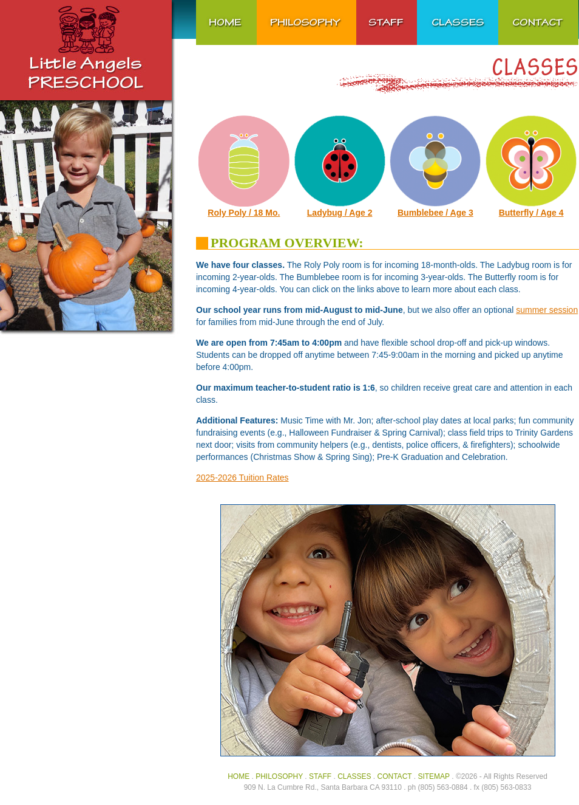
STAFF (320, 776)
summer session (547, 310)
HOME (238, 776)
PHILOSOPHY (279, 776)
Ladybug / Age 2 (340, 213)
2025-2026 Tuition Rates (242, 477)
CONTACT (395, 776)
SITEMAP (433, 776)
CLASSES (354, 776)
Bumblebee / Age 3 (435, 213)
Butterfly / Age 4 (531, 213)
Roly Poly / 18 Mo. (244, 213)
